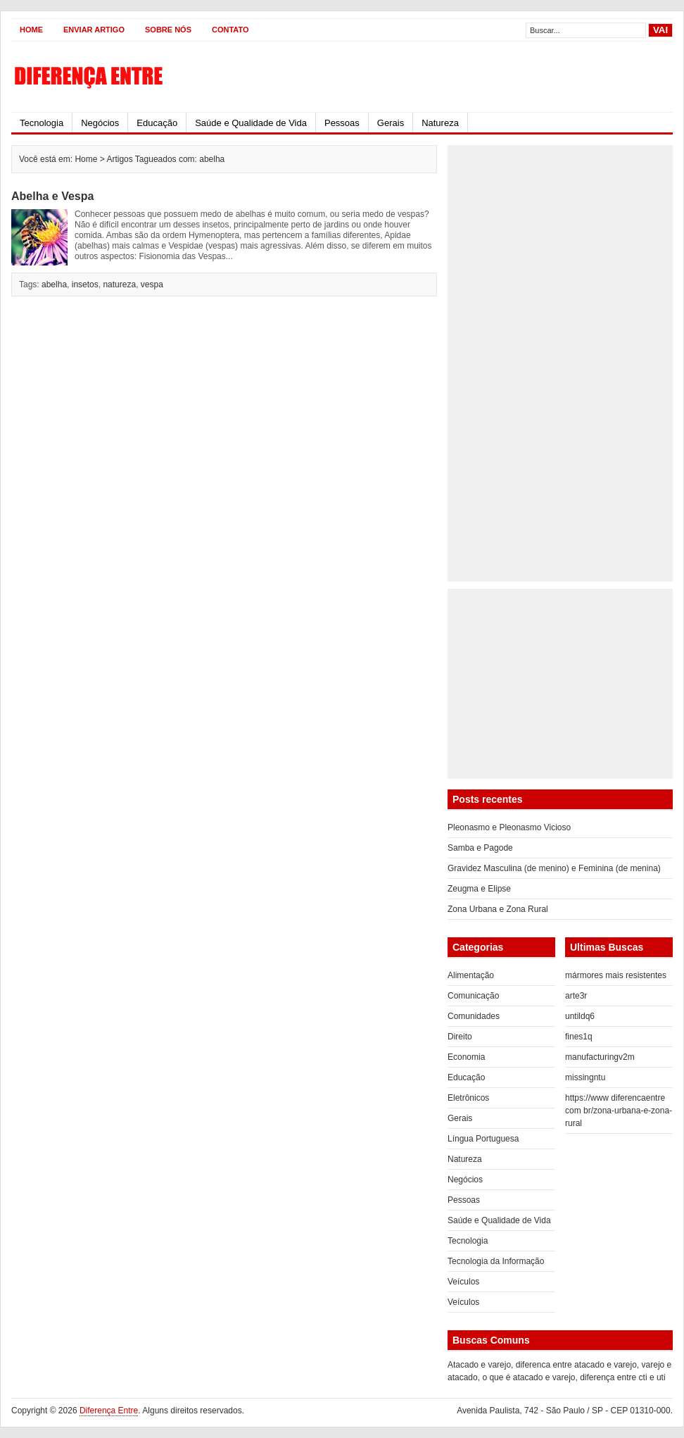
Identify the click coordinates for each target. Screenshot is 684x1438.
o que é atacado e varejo (528, 1377)
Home (31, 29)
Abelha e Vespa (52, 196)
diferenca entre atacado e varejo (576, 1365)
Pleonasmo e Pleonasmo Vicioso (509, 827)
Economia (466, 1057)
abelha (54, 284)
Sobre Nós (168, 29)
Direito (460, 1037)
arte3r (576, 996)
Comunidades (474, 1016)
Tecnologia (41, 123)
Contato (230, 29)
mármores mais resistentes (615, 975)
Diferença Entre (109, 1410)
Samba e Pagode (480, 848)
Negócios (100, 123)
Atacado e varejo (479, 1365)
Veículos (463, 1282)
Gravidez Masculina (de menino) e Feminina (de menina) (554, 868)
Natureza (440, 123)
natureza (119, 284)
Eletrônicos (468, 1098)
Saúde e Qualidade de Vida (251, 123)
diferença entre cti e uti (622, 1377)
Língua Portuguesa (483, 1139)
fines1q (579, 1037)
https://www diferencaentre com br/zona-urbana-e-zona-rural (618, 1110)
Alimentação (471, 975)
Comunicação (473, 996)
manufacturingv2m (600, 1057)
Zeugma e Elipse (479, 889)
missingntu (585, 1077)
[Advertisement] (497, 363)
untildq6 (580, 1016)
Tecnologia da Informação (496, 1261)
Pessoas (342, 123)
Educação (157, 123)
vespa (152, 284)
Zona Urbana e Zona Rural (498, 909)
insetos (85, 284)
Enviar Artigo (94, 29)
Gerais (390, 123)
